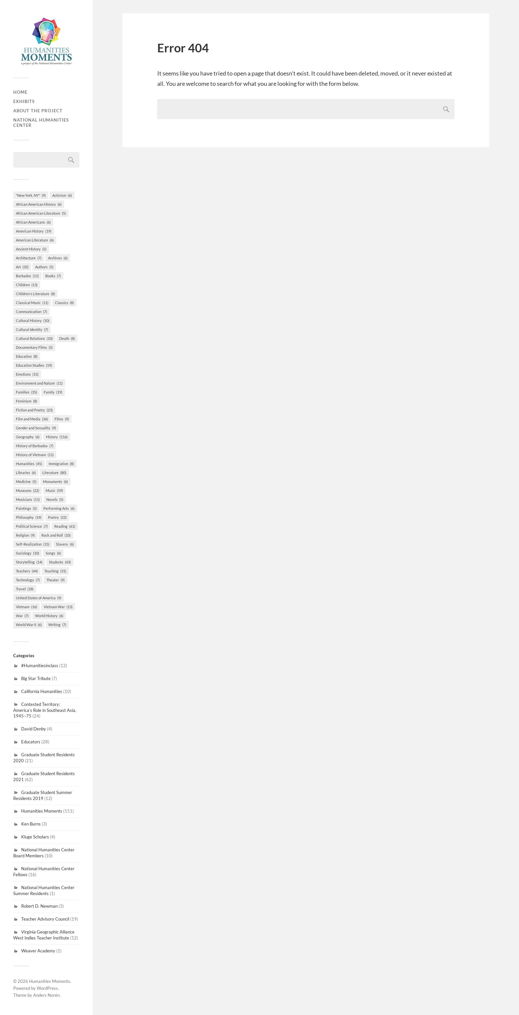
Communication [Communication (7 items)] (31, 311)
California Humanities (41, 691)
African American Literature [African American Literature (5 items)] (41, 213)
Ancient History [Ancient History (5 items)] (31, 249)
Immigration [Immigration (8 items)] (61, 463)
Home (20, 92)
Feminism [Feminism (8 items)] (26, 401)
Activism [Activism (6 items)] (62, 195)
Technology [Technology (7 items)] (28, 580)
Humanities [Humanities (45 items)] (29, 463)
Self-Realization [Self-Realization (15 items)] (32, 544)
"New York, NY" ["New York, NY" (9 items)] (31, 195)
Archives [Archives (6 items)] (58, 258)
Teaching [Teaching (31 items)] (55, 571)
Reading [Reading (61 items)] (64, 526)
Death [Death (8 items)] (67, 338)
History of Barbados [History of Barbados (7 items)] (34, 446)
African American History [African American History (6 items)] (39, 204)
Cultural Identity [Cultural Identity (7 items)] (32, 329)
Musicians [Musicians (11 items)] (28, 499)
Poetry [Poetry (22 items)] (57, 517)
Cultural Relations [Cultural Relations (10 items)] (34, 338)
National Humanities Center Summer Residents (43, 890)
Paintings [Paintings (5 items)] (26, 508)
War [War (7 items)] (22, 616)
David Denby (33, 728)
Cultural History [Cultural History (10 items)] (32, 320)
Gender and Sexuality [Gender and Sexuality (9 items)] (36, 428)
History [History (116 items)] (57, 437)
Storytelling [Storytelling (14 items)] (29, 562)
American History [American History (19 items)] (33, 231)
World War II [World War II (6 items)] (29, 624)
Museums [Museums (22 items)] (27, 490)
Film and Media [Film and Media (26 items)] (32, 419)
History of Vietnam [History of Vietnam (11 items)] (35, 455)
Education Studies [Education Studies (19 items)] (34, 365)
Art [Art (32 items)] (22, 267)
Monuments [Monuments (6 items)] (55, 481)
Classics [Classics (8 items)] (64, 302)
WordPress (47, 988)
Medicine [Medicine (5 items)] (26, 481)
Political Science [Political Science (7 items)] (32, 526)
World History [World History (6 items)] (49, 616)
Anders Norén (46, 995)
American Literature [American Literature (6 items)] (35, 240)
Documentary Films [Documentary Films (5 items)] (34, 347)
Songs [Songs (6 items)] (53, 553)
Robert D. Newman (39, 906)
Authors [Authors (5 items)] (44, 267)
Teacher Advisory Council (45, 919)
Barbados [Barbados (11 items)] (27, 276)
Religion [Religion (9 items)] (25, 535)
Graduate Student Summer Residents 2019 (42, 795)
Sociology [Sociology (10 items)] (27, 553)
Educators (30, 741)
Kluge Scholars (35, 836)
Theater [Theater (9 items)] (55, 580)
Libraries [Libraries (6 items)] (26, 472)
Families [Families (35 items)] (26, 392)
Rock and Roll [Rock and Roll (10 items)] (56, 535)
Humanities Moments (41, 811)
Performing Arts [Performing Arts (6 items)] (58, 508)
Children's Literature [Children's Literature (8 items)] (35, 294)
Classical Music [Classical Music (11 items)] (32, 302)
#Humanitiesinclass (39, 665)
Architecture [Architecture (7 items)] (28, 258)
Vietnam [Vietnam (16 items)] (26, 607)
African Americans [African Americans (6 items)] (33, 222)
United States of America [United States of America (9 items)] (38, 598)
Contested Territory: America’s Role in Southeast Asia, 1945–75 (44, 710)
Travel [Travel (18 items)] (24, 589)
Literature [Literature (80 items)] (54, 472)
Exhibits (24, 101)
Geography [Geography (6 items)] (27, 437)
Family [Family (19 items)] (53, 392)
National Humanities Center (41, 122)
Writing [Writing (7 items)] (57, 624)
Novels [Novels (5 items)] (54, 499)
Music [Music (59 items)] (54, 490)
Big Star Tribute (36, 678)
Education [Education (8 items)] (26, 356)
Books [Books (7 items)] (53, 276)
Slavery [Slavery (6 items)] (65, 544)
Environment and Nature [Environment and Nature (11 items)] (39, 383)
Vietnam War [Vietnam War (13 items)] (58, 607)
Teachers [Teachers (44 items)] (27, 571)
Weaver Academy (38, 950)
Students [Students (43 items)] (60, 562)
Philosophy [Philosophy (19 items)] (28, 517)
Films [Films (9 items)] (62, 419)
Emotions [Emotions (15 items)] (27, 374)
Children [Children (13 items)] (26, 285)
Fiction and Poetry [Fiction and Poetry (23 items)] (34, 410)
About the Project (38, 110)
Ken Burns (31, 824)
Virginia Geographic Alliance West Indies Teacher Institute (43, 934)
